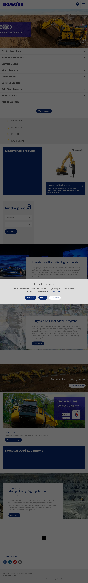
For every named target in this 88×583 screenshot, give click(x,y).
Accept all (30, 297)
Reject (42, 297)
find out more (54, 291)
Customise (55, 297)
